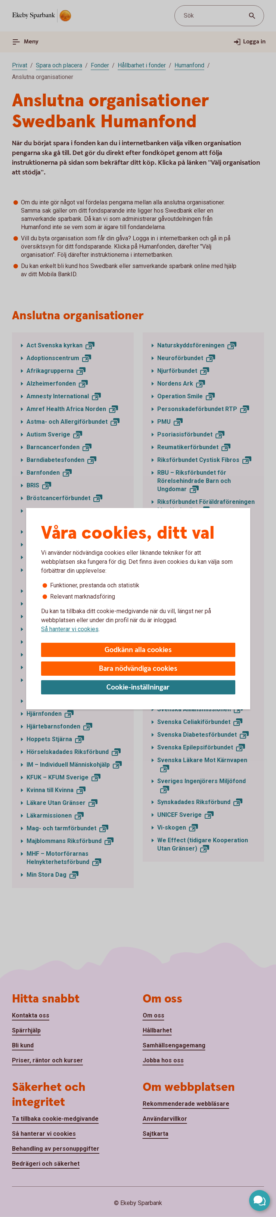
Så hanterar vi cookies (70, 629)
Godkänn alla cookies (138, 650)
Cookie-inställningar (138, 687)
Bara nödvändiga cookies (138, 668)
